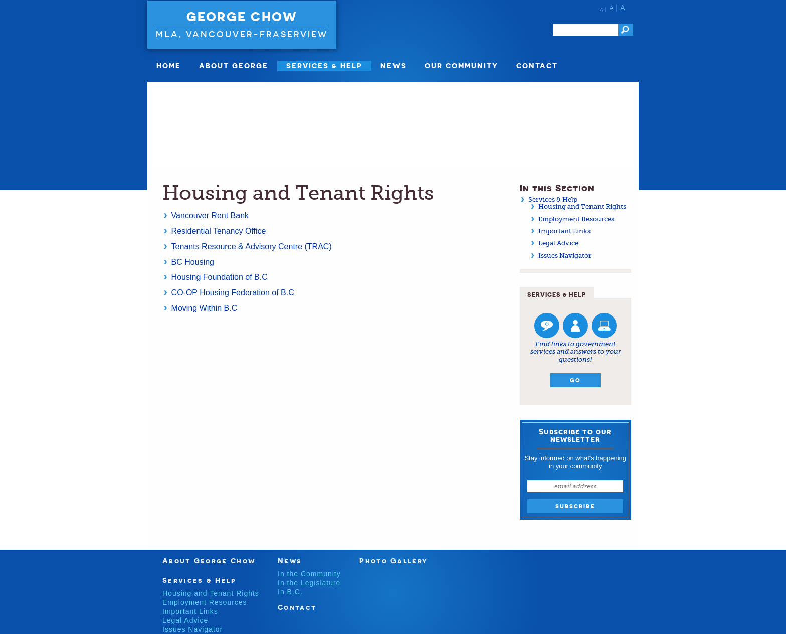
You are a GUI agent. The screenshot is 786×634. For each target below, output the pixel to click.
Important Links (564, 231)
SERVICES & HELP (324, 65)
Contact (537, 65)
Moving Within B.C (205, 308)
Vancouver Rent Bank (210, 215)
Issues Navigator (565, 255)
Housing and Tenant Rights (582, 206)
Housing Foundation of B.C (220, 277)
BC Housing (192, 262)
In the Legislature (309, 583)
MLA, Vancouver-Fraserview (242, 34)
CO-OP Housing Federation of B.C (234, 292)
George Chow (242, 16)
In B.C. (290, 592)
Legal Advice (558, 243)
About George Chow (208, 560)
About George (233, 65)
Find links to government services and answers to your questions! (575, 351)
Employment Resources (576, 219)
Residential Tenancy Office (218, 231)
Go (575, 380)
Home (168, 65)
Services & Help (552, 199)
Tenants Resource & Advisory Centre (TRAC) (251, 246)
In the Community (309, 574)
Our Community (461, 65)
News (393, 65)
